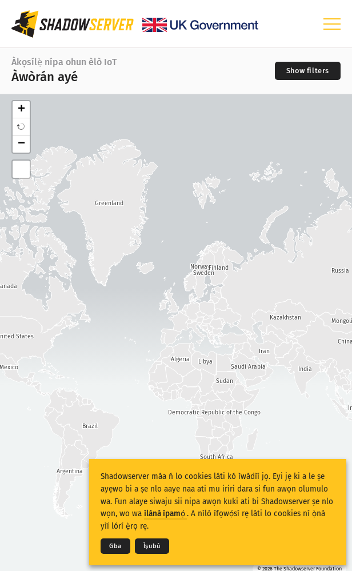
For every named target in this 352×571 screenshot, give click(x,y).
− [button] (21, 144)
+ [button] (21, 109)
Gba (115, 546)
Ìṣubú (152, 546)
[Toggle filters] (308, 71)
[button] (21, 126)
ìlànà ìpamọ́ (165, 513)
